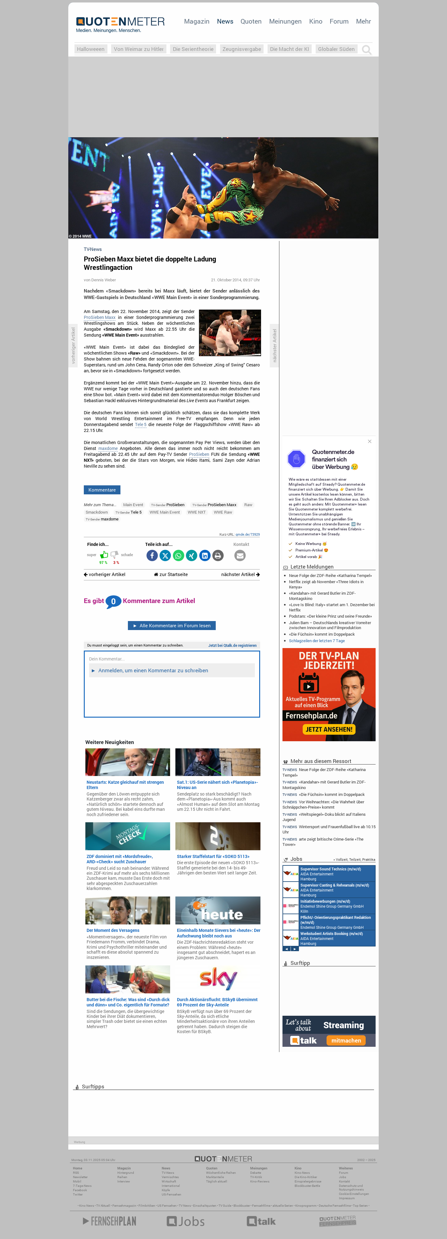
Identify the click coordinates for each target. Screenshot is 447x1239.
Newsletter (80, 1177)
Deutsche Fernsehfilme (335, 1206)
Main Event (133, 504)
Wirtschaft (169, 1181)
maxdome (108, 448)
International (171, 1186)
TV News (185, 1206)
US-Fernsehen (171, 1194)
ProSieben (199, 454)
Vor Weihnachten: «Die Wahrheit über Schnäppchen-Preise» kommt (323, 804)
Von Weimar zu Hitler (139, 48)
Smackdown (97, 512)
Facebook (80, 1190)
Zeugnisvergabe (242, 48)
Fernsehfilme (261, 1206)
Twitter (78, 1194)
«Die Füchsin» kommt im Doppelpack (322, 634)
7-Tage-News (82, 1186)
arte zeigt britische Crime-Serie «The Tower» (322, 842)
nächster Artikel (240, 574)
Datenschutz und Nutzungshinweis (351, 1187)
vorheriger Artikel (104, 574)
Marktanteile (215, 1177)
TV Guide (225, 1206)
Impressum (347, 1198)
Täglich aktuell (216, 1181)
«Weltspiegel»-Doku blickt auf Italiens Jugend (324, 817)
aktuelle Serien (283, 1206)
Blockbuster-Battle (307, 1186)
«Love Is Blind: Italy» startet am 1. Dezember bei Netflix (332, 607)
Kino (316, 21)
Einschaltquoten (204, 1206)
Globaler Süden (336, 48)
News (225, 21)
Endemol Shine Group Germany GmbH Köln (323, 906)
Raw (248, 504)
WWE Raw (223, 512)
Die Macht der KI (289, 48)
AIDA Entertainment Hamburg (322, 873)
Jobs (342, 1177)
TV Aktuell (103, 1206)
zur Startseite (171, 574)
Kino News (86, 1206)
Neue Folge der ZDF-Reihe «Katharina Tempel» (330, 575)
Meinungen (285, 21)
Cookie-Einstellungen (354, 1194)
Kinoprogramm (306, 1206)
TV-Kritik (256, 1177)
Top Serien (360, 1206)
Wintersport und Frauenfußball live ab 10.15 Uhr (329, 829)
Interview (123, 1181)
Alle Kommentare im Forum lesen (172, 625)
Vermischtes (170, 1177)
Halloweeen (91, 48)
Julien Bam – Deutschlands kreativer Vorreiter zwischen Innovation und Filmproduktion (330, 625)
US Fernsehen (167, 1206)
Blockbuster (241, 1206)
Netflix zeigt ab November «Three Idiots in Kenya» (326, 584)
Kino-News (302, 1173)
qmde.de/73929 (248, 534)
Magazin (197, 21)
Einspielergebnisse (308, 1181)
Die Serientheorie (193, 48)
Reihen (122, 1177)
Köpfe (166, 1190)
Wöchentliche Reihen (221, 1173)
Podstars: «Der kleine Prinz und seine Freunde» (330, 616)
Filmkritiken (146, 1206)
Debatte (255, 1173)
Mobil (77, 1181)
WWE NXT (197, 512)
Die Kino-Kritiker (306, 1177)
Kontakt (344, 1181)
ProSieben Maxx (99, 317)
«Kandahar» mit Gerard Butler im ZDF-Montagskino (322, 595)
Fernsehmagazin (124, 1206)
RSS (76, 1173)
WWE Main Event (165, 512)
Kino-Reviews (259, 1181)
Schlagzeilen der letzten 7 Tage (317, 640)
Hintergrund (125, 1173)
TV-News (168, 1173)
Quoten (251, 21)
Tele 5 (141, 424)
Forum (339, 21)
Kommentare (102, 490)
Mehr (363, 21)
